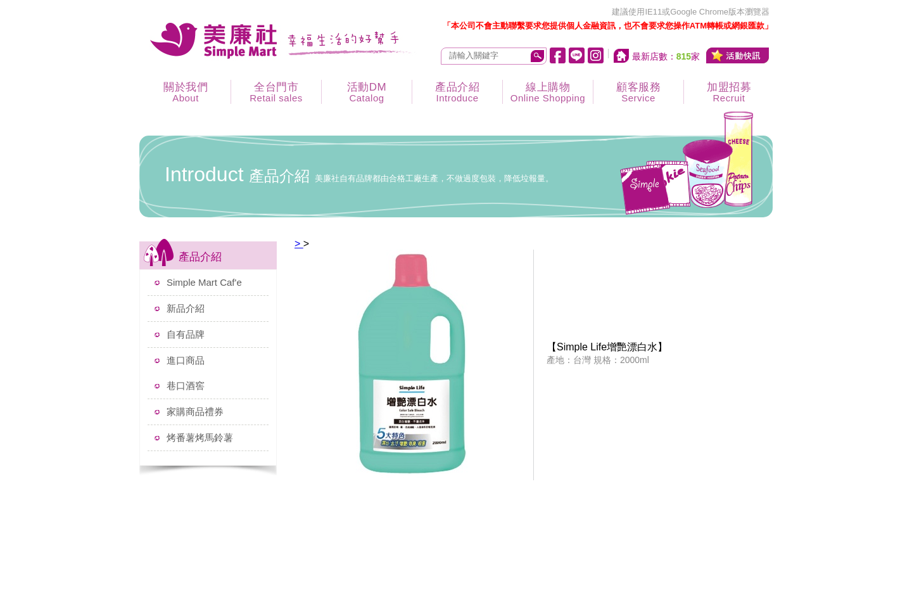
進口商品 (186, 360)
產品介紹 (457, 92)
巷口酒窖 (186, 385)
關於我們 (186, 92)
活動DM (367, 92)
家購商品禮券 (195, 411)
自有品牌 (186, 334)
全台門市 (276, 92)
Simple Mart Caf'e (204, 282)
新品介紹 (186, 308)
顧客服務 (638, 92)
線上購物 (548, 92)
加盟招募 (729, 92)
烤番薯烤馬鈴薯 (200, 437)
